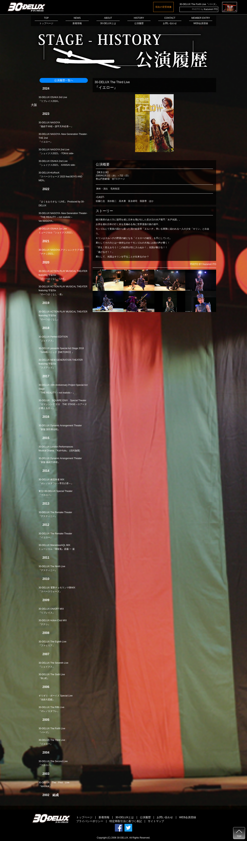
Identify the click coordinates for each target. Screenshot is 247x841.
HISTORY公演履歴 (139, 21)
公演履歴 (145, 817)
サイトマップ (156, 821)
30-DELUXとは (124, 817)
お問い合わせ (165, 817)
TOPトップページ (46, 21)
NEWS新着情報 (77, 21)
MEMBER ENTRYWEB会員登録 (200, 21)
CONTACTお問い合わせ (169, 21)
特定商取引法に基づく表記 (125, 821)
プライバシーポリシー (89, 821)
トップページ (84, 817)
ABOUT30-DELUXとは (108, 21)
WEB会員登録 (187, 817)
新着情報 (104, 817)
